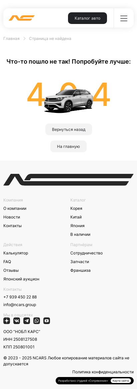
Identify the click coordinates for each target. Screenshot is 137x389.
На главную (68, 146)
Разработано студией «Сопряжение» (83, 380)
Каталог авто (87, 18)
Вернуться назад (68, 129)
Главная (11, 38)
